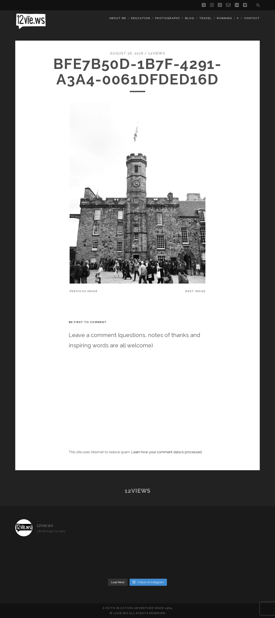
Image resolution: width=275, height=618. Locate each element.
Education (140, 18)
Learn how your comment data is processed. (166, 452)
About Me (117, 18)
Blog (189, 18)
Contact (252, 18)
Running (224, 18)
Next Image (195, 291)
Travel (205, 18)
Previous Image (84, 291)
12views (156, 53)
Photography (167, 18)
